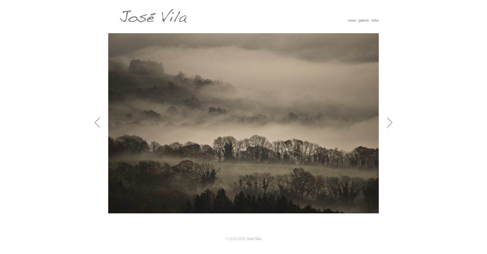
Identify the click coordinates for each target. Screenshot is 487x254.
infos (375, 20)
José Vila (254, 239)
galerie (364, 20)
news (352, 20)
